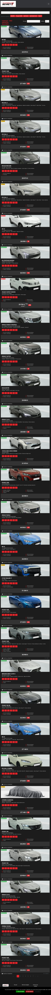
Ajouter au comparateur (7, 55)
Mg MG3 (12, 16)
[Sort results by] (33, 21)
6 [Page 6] (30, 976)
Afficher (43, 21)
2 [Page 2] (20, 976)
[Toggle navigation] (48, 4)
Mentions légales (25, 984)
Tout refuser (29, 991)
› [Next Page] (35, 976)
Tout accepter (20, 991)
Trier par (24, 21)
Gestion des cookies (35, 985)
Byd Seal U (26, 16)
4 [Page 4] (25, 976)
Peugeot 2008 (19, 16)
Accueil (15, 984)
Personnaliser (37, 991)
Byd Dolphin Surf (33, 16)
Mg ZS (40, 16)
